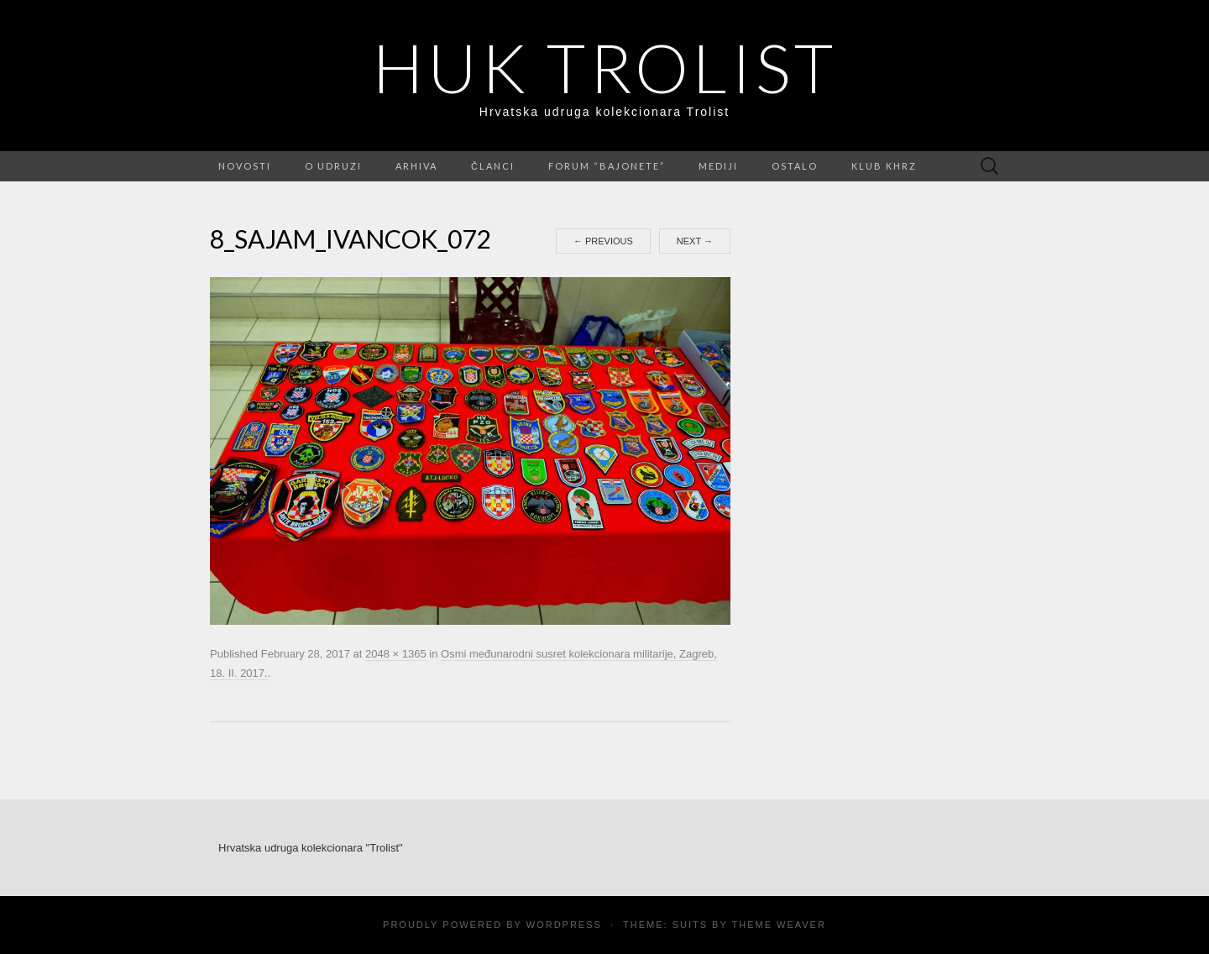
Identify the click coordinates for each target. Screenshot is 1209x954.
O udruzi (333, 165)
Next (695, 241)
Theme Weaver (778, 925)
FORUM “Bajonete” (606, 165)
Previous (603, 241)
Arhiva (416, 165)
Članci (493, 165)
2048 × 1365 (396, 653)
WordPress (564, 925)
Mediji (718, 165)
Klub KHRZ (884, 165)
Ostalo (795, 165)
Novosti (244, 165)
